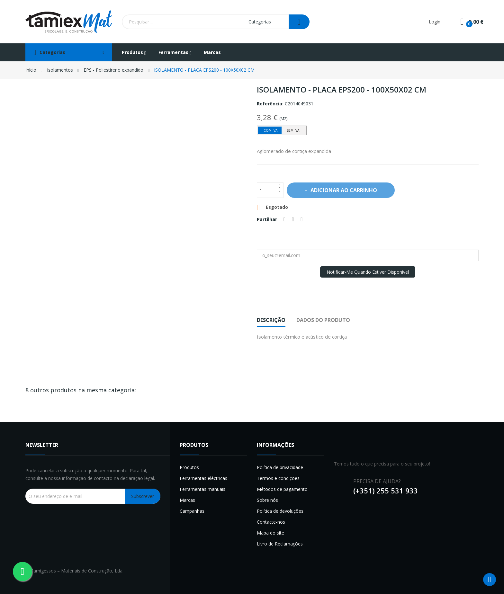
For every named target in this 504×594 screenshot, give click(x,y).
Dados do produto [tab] (323, 320)
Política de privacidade (280, 467)
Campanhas (192, 511)
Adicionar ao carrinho (343, 190)
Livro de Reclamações (280, 544)
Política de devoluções (280, 511)
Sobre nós (267, 500)
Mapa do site (270, 533)
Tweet (293, 219)
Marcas (187, 500)
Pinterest (301, 219)
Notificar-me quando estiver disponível (368, 272)
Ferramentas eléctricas (203, 478)
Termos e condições (278, 478)
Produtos (189, 467)
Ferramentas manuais (202, 489)
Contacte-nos (271, 522)
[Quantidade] (266, 190)
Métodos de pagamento (282, 489)
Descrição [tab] (271, 320)
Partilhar (284, 219)
